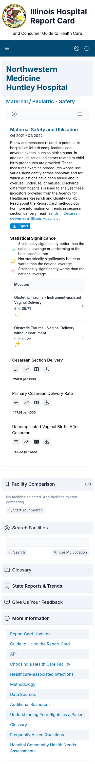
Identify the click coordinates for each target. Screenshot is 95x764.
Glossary (18, 724)
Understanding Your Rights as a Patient (47, 714)
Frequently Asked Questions (37, 734)
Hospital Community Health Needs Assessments (43, 747)
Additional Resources (30, 704)
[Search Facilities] (47, 542)
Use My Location (70, 552)
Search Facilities (30, 527)
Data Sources (23, 694)
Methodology (22, 684)
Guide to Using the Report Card (40, 643)
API (13, 654)
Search (16, 552)
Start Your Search (25, 510)
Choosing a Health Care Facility (40, 664)
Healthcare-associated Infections (41, 674)
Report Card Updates (30, 633)
